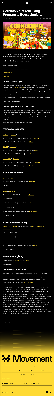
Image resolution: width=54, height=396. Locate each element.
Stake (42, 370)
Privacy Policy (23, 383)
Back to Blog (7, 322)
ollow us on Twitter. (28, 283)
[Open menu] (3, 2)
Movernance (40, 226)
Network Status (23, 366)
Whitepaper (33, 366)
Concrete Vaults (7, 72)
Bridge (32, 370)
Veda (22, 88)
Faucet (32, 374)
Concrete (15, 88)
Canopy (36, 150)
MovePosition (33, 166)
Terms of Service (35, 383)
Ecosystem (44, 366)
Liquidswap (36, 162)
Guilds (21, 379)
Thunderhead (6, 229)
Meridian (36, 138)
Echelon (31, 142)
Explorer (21, 370)
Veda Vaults (6, 76)
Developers (22, 374)
